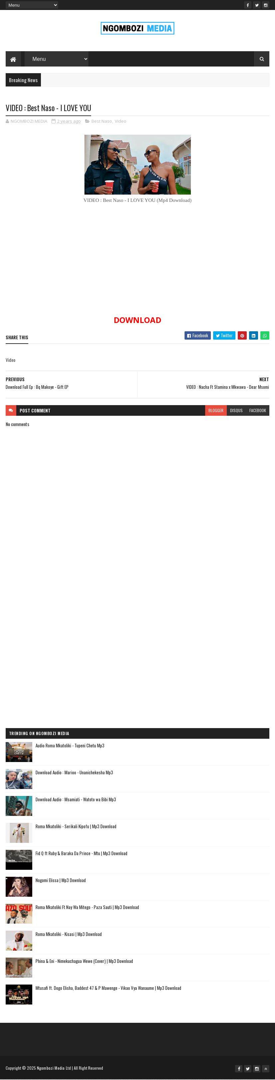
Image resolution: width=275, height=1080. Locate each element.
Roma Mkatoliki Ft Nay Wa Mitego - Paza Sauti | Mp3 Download (87, 907)
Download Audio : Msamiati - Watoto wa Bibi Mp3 (76, 799)
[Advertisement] (138, 634)
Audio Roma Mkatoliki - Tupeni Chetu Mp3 (70, 745)
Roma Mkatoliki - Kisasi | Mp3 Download (69, 934)
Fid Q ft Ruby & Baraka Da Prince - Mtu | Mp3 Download (81, 853)
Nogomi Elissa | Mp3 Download (61, 880)
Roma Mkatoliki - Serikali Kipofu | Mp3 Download (76, 826)
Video (120, 121)
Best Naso (101, 121)
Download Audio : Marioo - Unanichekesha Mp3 (74, 772)
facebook (257, 410)
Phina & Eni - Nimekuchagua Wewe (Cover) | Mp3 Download (84, 961)
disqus (236, 410)
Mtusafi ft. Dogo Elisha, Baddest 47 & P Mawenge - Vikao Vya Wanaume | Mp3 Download (108, 988)
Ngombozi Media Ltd (54, 1068)
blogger (215, 410)
